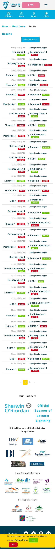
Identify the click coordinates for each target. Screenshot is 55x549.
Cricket (8, 14)
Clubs (46, 14)
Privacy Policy (21, 540)
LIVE (30, 5)
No (13, 544)
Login (34, 14)
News (21, 14)
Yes (33, 540)
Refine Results (30, 39)
